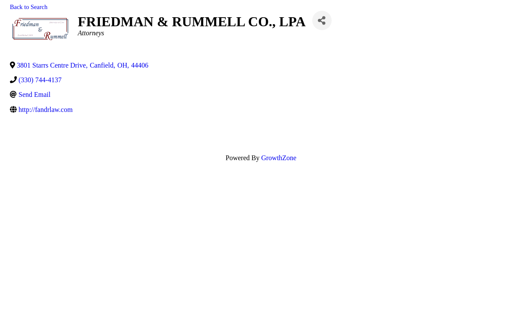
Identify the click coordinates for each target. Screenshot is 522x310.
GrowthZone (278, 157)
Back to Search (28, 6)
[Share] (322, 20)
